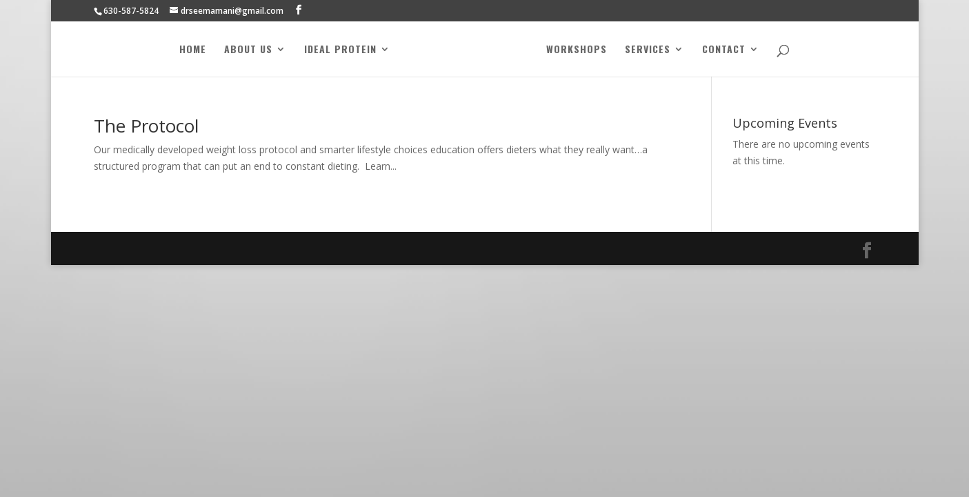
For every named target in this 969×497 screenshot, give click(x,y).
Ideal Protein (340, 50)
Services (647, 50)
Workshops (576, 50)
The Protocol (146, 125)
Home (192, 50)
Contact (724, 50)
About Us (248, 50)
